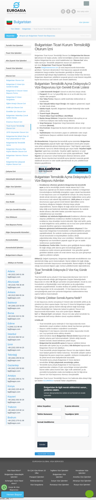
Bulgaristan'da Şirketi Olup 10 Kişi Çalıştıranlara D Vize (17, 137)
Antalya (12, 375)
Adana (11, 271)
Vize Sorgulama (36, 485)
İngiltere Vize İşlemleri (59, 470)
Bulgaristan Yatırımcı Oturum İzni (17, 157)
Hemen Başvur (14, 494)
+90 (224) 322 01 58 (16, 316)
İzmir (10, 344)
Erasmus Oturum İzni (14, 122)
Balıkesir (12, 302)
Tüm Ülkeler (15, 29)
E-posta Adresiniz (72, 406)
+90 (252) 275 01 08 (16, 420)
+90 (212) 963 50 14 (16, 337)
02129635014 (48, 381)
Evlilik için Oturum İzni (14, 107)
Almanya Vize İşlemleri (82, 481)
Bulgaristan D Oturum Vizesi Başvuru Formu (17, 92)
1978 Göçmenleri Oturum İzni (17, 132)
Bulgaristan (22, 22)
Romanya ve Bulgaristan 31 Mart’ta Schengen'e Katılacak (40, 36)
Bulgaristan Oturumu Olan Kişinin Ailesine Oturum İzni (16, 150)
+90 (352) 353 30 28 (16, 400)
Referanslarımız (36, 481)
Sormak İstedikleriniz (45, 422)
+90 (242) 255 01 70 (16, 379)
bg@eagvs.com (14, 277)
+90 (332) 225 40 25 (16, 389)
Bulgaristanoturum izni (49, 67)
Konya (11, 386)
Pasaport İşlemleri (36, 477)
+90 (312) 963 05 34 (16, 295)
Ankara (11, 292)
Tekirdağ (12, 354)
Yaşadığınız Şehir (72, 414)
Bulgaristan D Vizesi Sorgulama (13, 98)
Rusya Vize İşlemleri (82, 485)
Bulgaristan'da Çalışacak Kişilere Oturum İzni (15, 163)
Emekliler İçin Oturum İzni (16, 111)
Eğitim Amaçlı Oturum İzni (16, 103)
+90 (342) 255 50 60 (16, 368)
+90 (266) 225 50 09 (16, 306)
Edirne (11, 323)
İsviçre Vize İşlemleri (59, 481)
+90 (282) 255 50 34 (16, 358)
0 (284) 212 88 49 (15, 327)
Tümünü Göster (84, 35)
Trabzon (12, 407)
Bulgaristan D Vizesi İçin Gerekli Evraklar (15, 85)
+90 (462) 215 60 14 (16, 410)
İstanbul (12, 334)
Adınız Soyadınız (44, 406)
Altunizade (13, 282)
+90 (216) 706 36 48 (16, 285)
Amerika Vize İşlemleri (82, 477)
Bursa (11, 313)
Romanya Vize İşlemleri (59, 485)
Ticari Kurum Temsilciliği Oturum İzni (15, 127)
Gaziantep (13, 365)
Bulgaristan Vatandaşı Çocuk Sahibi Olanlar (17, 117)
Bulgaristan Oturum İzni (15, 80)
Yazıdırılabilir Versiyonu (45, 454)
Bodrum (12, 417)
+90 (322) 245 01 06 (16, 274)
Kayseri (12, 396)
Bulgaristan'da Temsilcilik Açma (15, 144)
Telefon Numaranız (44, 414)
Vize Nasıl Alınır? (14, 470)
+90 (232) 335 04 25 (16, 347)
